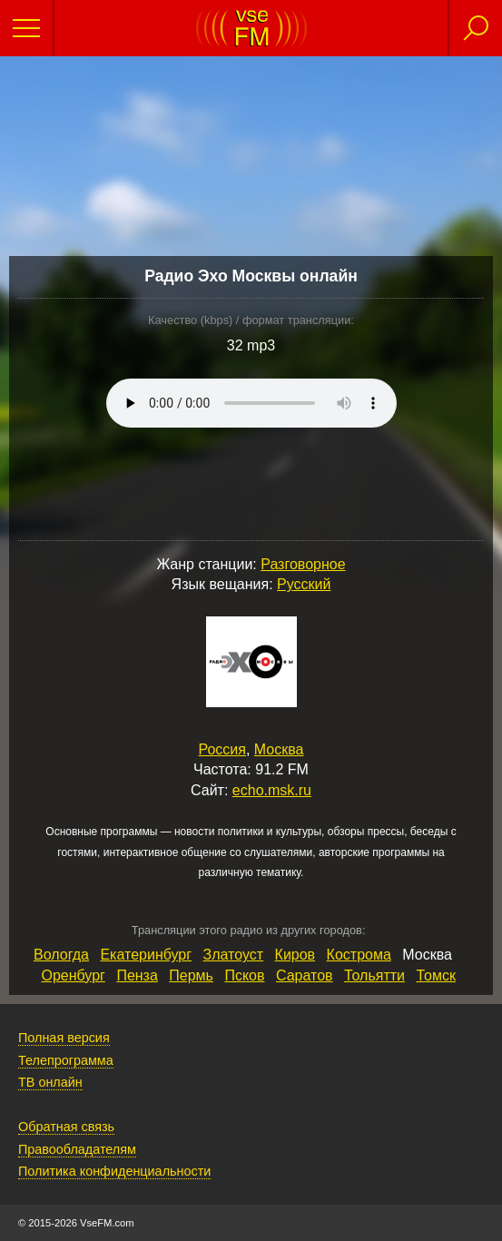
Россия (222, 749)
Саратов (304, 975)
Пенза (136, 975)
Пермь (191, 975)
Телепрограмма (65, 1060)
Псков (244, 975)
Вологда (61, 954)
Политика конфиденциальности (114, 1171)
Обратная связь (66, 1126)
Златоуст (233, 954)
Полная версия (64, 1037)
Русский (303, 584)
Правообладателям (77, 1149)
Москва (279, 749)
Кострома (359, 954)
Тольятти (374, 975)
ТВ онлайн (50, 1082)
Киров (295, 954)
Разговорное (303, 564)
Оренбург (72, 975)
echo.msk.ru (271, 790)
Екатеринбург (146, 954)
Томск (435, 975)
